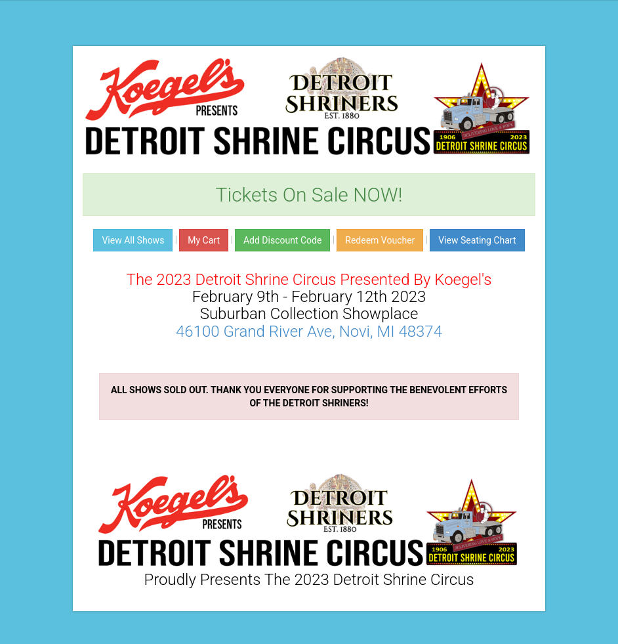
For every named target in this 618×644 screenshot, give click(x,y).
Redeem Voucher (380, 240)
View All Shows (133, 240)
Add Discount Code (282, 240)
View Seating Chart (477, 240)
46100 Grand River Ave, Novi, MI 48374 (309, 331)
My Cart (204, 240)
